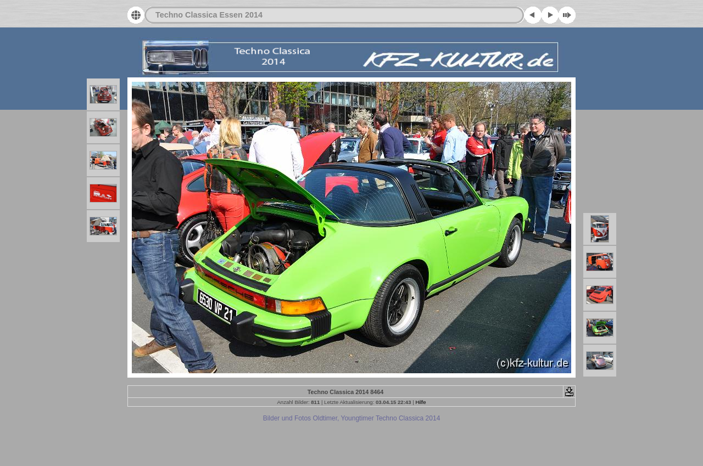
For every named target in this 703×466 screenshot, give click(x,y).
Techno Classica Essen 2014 (209, 14)
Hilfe (420, 402)
